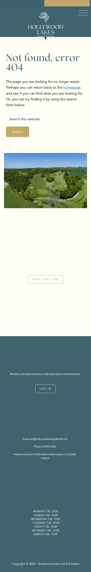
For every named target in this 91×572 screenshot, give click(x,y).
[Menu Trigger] (83, 13)
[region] (45, 272)
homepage (72, 87)
